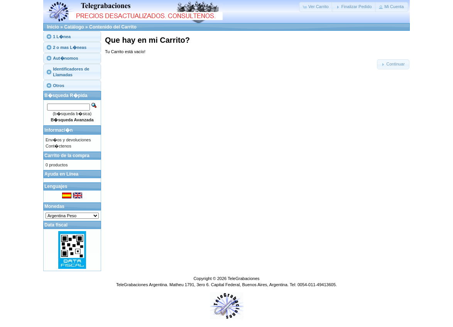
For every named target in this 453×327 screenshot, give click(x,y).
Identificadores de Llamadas (71, 72)
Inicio (53, 27)
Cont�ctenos (58, 146)
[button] (316, 7)
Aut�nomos (65, 58)
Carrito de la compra (67, 155)
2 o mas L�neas (69, 47)
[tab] (72, 36)
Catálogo (74, 27)
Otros (58, 85)
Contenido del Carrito (113, 27)
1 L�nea (62, 36)
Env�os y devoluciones (68, 140)
